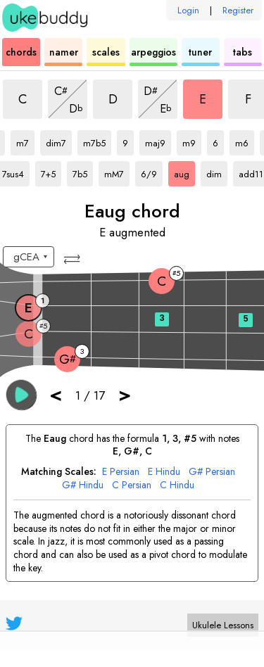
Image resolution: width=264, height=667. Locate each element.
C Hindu (177, 485)
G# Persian (212, 471)
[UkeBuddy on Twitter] (14, 623)
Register (237, 10)
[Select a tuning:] (28, 256)
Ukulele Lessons (222, 625)
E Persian (120, 471)
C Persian (131, 485)
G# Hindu (82, 485)
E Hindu (164, 471)
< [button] (55, 394)
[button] (73, 259)
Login (188, 10)
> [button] (124, 394)
